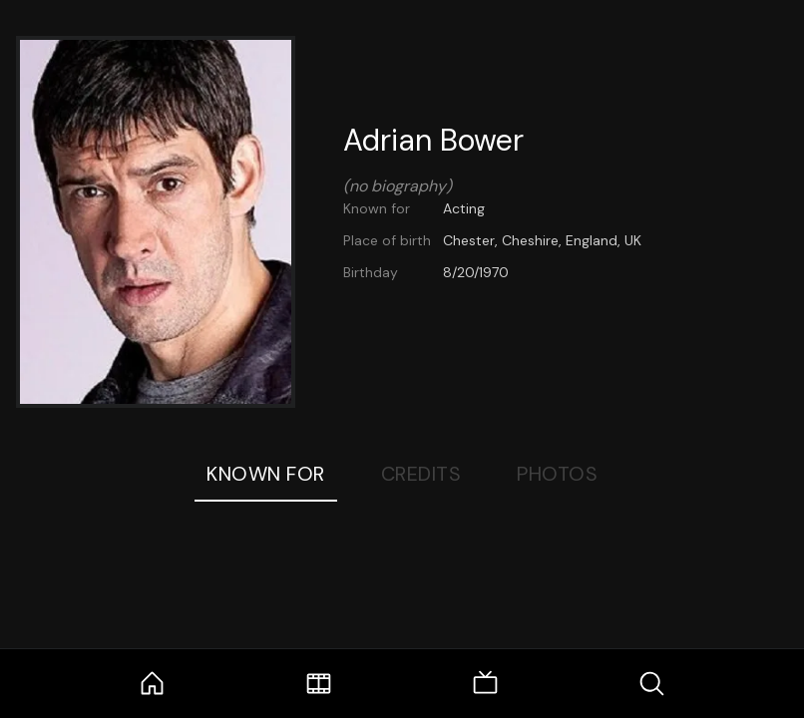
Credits (421, 474)
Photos (557, 474)
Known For (265, 474)
